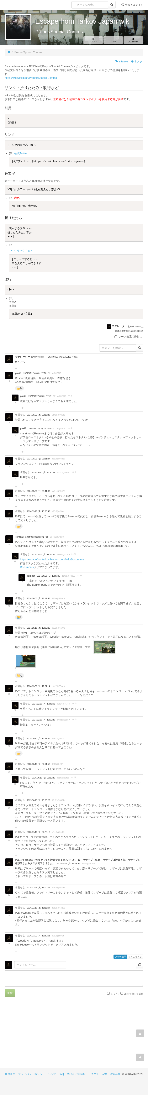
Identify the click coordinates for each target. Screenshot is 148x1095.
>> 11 (79, 575)
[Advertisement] (39, 1035)
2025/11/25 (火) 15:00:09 (38, 887)
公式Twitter (21, 153)
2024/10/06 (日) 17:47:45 (48, 576)
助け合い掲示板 (76, 1074)
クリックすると (23, 250)
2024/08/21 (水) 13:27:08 (60, 357)
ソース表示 (123, 336)
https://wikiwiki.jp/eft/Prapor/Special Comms (31, 77)
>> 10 (74, 554)
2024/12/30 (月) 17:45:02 (43, 704)
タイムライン (135, 956)
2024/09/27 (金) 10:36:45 (38, 511)
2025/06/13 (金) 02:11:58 (38, 764)
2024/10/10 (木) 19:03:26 (38, 628)
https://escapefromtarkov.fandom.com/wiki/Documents (52, 559)
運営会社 (115, 1074)
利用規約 (10, 1074)
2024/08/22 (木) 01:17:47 (39, 396)
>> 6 (74, 472)
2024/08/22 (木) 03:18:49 (38, 415)
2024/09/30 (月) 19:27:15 (36, 537)
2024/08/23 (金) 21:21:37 (38, 459)
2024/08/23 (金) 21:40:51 (43, 472)
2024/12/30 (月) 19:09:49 (43, 720)
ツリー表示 (120, 956)
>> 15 (74, 703)
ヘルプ (52, 1074)
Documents (27, 567)
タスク (136, 61)
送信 (10, 993)
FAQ (61, 1074)
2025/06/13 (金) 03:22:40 (43, 778)
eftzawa (121, 61)
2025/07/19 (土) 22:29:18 (38, 832)
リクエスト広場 (97, 1074)
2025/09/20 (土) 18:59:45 (68, 863)
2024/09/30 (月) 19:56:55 (43, 554)
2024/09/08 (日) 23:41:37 (38, 491)
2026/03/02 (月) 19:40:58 (38, 936)
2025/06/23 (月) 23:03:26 (38, 800)
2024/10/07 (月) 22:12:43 (38, 598)
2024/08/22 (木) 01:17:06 (34, 373)
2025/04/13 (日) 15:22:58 (38, 738)
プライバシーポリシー (31, 1074)
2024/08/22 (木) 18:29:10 (39, 428)
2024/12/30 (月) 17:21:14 (38, 686)
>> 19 (73, 777)
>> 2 (70, 396)
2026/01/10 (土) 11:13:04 (38, 908)
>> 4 (70, 428)
